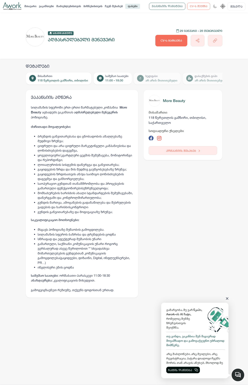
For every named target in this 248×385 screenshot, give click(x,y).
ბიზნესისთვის (92, 6)
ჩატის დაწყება (183, 370)
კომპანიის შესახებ (183, 150)
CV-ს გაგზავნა (171, 40)
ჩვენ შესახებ (114, 6)
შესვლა (236, 6)
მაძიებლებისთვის (68, 6)
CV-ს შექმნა (198, 6)
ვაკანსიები (46, 6)
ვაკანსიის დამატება (167, 6)
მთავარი (30, 6)
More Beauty (174, 100)
